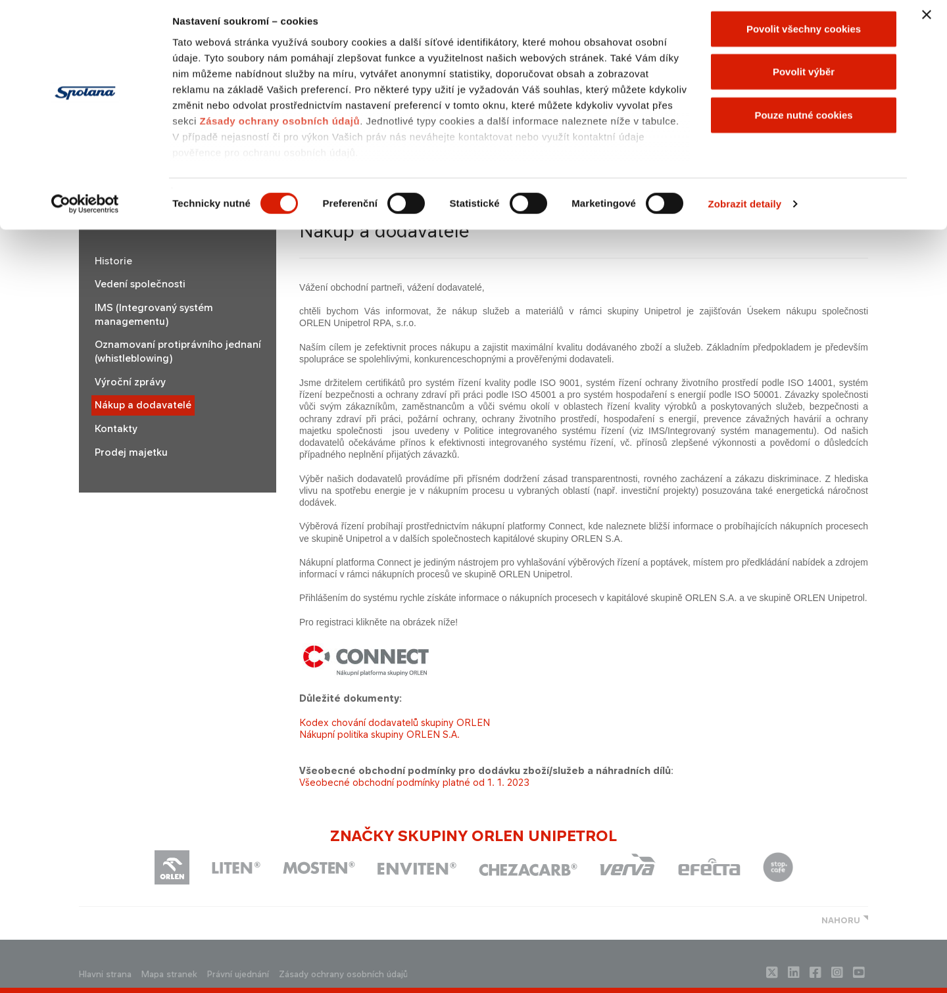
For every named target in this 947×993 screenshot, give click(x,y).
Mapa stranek (169, 974)
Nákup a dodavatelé (143, 405)
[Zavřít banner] (926, 20)
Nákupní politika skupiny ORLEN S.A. (379, 734)
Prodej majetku (131, 452)
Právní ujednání (238, 974)
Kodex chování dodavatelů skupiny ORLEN (394, 722)
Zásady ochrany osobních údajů (279, 126)
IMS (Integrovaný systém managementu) (154, 314)
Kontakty (116, 429)
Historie (113, 261)
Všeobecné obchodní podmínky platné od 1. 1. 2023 (414, 782)
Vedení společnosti (140, 284)
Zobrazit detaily (745, 210)
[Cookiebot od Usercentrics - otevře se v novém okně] (85, 210)
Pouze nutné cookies (803, 120)
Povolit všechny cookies (803, 34)
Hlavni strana (105, 974)
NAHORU (840, 920)
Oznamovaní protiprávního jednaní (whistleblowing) (178, 351)
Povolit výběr (804, 78)
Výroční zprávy (130, 382)
